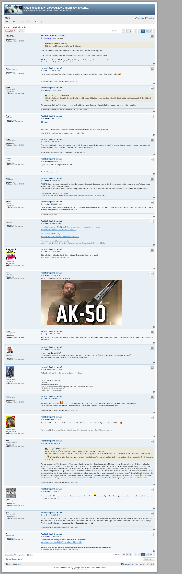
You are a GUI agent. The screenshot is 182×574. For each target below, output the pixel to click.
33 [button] (135, 31)
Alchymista (9, 35)
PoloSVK (8, 159)
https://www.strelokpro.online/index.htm (55, 257)
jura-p (8, 354)
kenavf (8, 178)
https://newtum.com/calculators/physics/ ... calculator (60, 236)
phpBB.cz (84, 569)
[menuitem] (7, 18)
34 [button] (139, 31)
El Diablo (9, 377)
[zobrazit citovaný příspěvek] (55, 44)
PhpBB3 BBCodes (101, 567)
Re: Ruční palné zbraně (53, 35)
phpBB (62, 567)
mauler (8, 87)
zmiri (7, 68)
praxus (49, 449)
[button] (123, 31)
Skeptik (8, 116)
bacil (7, 259)
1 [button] (130, 31)
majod (8, 331)
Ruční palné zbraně (15, 27)
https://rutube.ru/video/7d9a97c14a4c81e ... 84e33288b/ (61, 542)
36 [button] (147, 31)
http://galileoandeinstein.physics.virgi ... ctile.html (58, 229)
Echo (7, 273)
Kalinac (8, 427)
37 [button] (151, 31)
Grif (48, 44)
